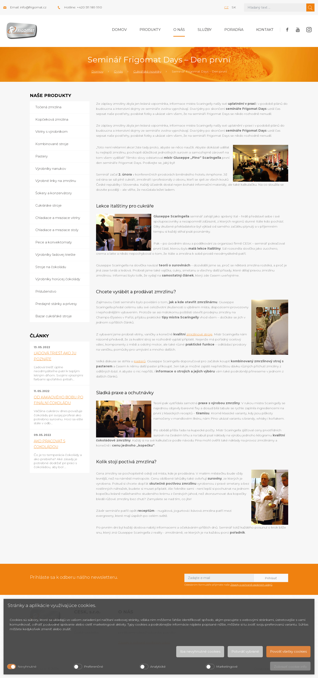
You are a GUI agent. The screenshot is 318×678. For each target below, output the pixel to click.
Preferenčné (93, 667)
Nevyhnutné (27, 667)
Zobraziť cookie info (290, 667)
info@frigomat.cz (33, 7)
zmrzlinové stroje (199, 334)
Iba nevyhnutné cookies (200, 651)
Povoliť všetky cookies (288, 651)
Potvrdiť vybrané (245, 651)
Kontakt (265, 30)
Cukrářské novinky (147, 71)
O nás (179, 30)
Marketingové (227, 667)
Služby (205, 30)
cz (226, 7)
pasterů (140, 361)
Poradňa (233, 30)
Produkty (150, 30)
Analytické (158, 667)
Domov (119, 30)
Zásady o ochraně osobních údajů (251, 584)
